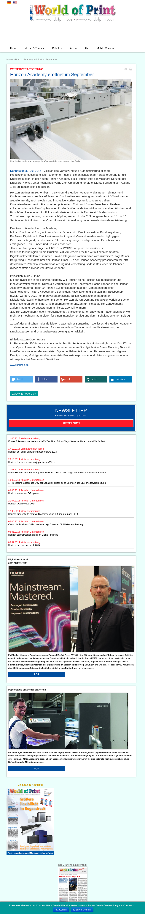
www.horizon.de (19, 364)
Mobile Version (105, 48)
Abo (87, 48)
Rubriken (57, 48)
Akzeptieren (61, 909)
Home (13, 48)
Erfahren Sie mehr (82, 909)
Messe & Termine (35, 48)
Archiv (73, 48)
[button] (21, 379)
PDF (36, 674)
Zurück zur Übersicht (24, 393)
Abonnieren (71, 423)
